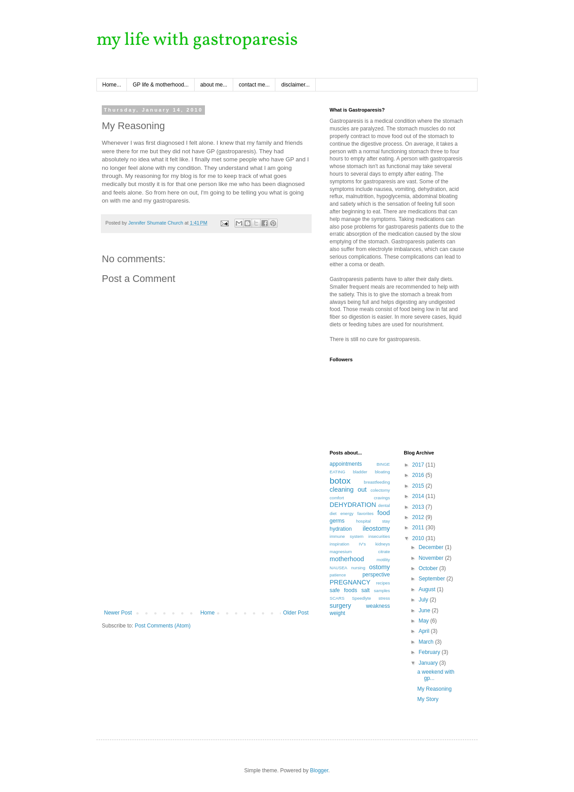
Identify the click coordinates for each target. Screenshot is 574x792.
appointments (346, 464)
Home (207, 613)
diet (333, 513)
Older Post (296, 613)
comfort (337, 497)
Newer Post (118, 613)
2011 (419, 527)
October (428, 568)
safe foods (343, 590)
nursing (358, 567)
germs (337, 521)
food (383, 512)
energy (346, 513)
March (426, 642)
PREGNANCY (350, 582)
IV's (362, 543)
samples (382, 590)
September (432, 579)
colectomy (380, 490)
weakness (378, 606)
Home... (111, 85)
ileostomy (376, 528)
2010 (419, 538)
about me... (213, 85)
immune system (347, 536)
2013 (419, 507)
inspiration (339, 543)
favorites (365, 513)
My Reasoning (434, 689)
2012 (419, 517)
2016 (419, 475)
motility (383, 559)
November (431, 558)
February (429, 652)
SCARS (337, 598)
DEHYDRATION (353, 504)
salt (365, 590)
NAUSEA (338, 567)
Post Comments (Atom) (163, 626)
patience (338, 574)
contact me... (254, 85)
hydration (341, 529)
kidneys (382, 543)
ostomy (379, 567)
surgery (340, 605)
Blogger (319, 770)
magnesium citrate (360, 551)
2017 (419, 465)
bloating (382, 471)
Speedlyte (361, 598)
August (427, 589)
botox (340, 480)
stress (384, 598)
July (424, 600)
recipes (383, 582)
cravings (382, 497)
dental (384, 505)
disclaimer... (295, 85)
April (424, 631)
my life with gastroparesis (197, 40)
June (424, 610)
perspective (376, 574)
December (431, 547)
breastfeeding (377, 482)
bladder (360, 471)
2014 (419, 496)
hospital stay (373, 521)
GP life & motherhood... (161, 85)
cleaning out (348, 489)
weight (337, 613)
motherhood (347, 559)
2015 (419, 486)
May (424, 621)
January (428, 663)
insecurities (379, 536)
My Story (427, 699)
